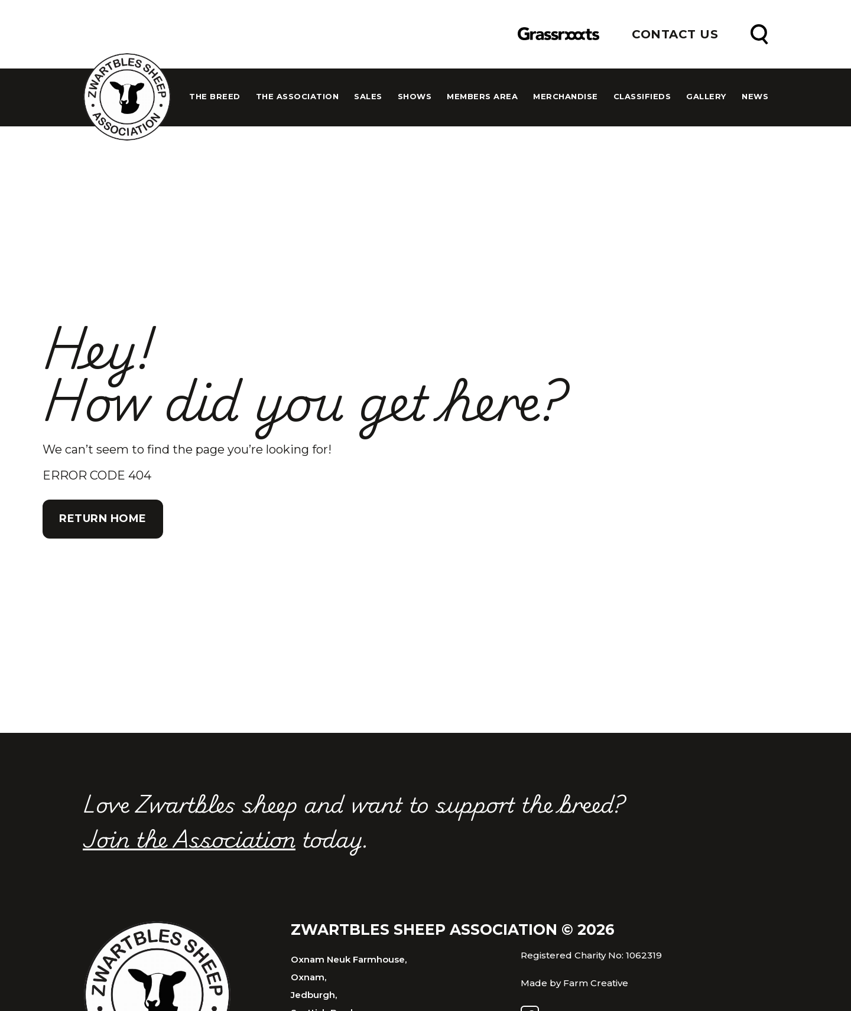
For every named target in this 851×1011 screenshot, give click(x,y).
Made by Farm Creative (574, 983)
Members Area (482, 96)
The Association (297, 96)
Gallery (706, 96)
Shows (415, 96)
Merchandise (565, 96)
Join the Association (189, 838)
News (755, 96)
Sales (368, 96)
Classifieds (642, 96)
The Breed (215, 96)
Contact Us (675, 34)
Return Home (103, 518)
